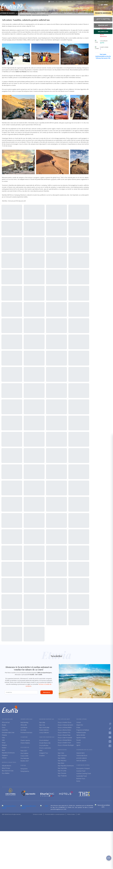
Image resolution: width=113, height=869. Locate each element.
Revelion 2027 (103, 25)
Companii (78, 1)
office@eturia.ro (103, 8)
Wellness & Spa (103, 31)
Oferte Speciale (25, 13)
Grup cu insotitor (103, 19)
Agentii (69, 1)
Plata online (89, 1)
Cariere (61, 1)
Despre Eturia (83, 13)
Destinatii (54, 13)
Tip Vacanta (68, 13)
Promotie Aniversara (103, 13)
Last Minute (41, 13)
